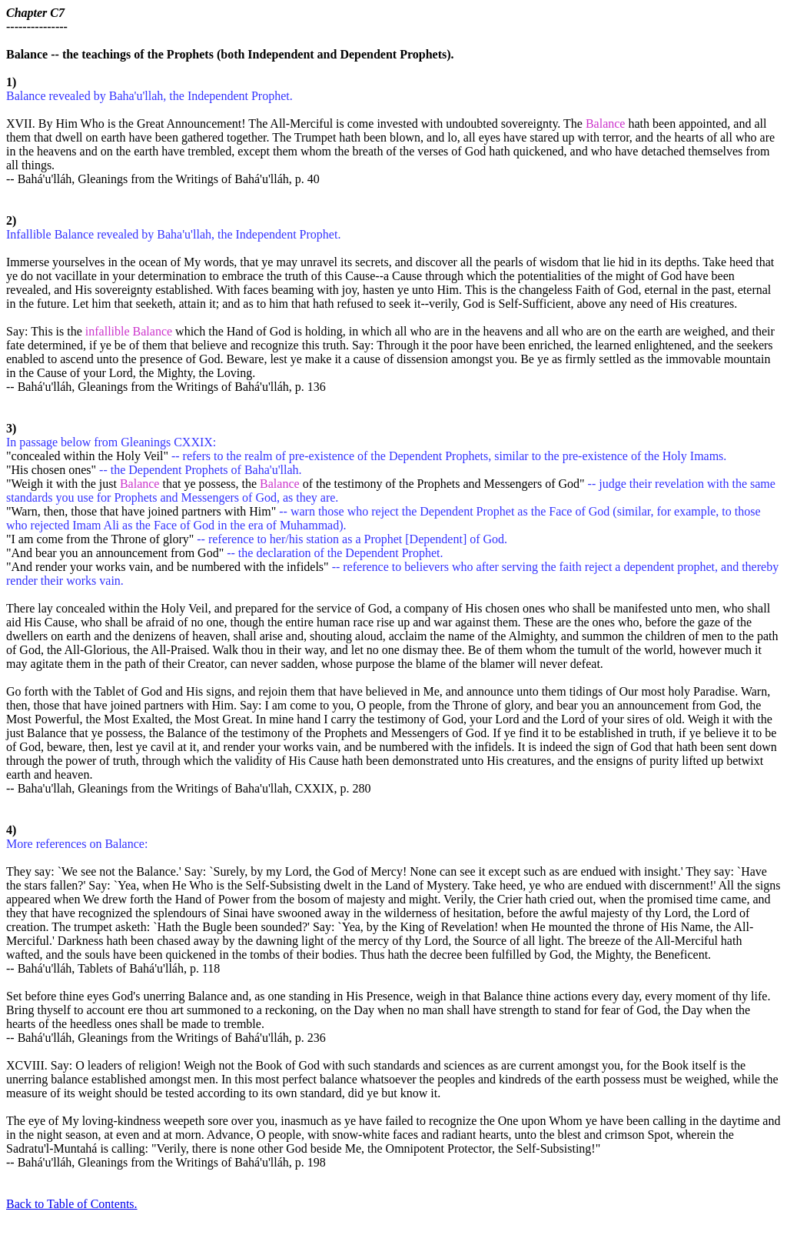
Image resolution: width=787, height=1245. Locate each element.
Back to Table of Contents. (72, 1203)
